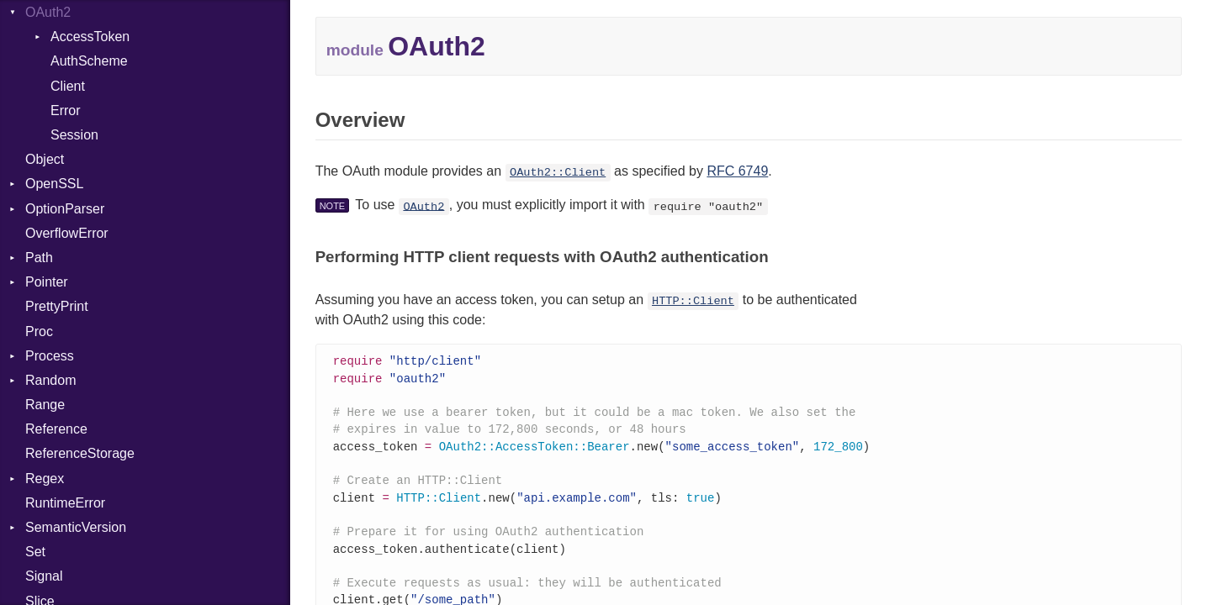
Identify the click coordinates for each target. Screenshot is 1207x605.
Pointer (46, 282)
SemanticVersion (75, 527)
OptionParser (64, 209)
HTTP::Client (693, 301)
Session (74, 135)
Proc (39, 331)
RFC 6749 (737, 171)
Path (39, 257)
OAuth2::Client (558, 172)
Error (65, 110)
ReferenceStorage (80, 453)
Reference (56, 429)
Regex (44, 478)
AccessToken (90, 36)
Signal (43, 576)
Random (50, 380)
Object (44, 159)
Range (45, 404)
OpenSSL (54, 183)
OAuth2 (48, 12)
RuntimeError (65, 503)
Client (67, 86)
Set (35, 551)
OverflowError (67, 233)
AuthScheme (89, 61)
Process (49, 356)
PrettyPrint (56, 306)
